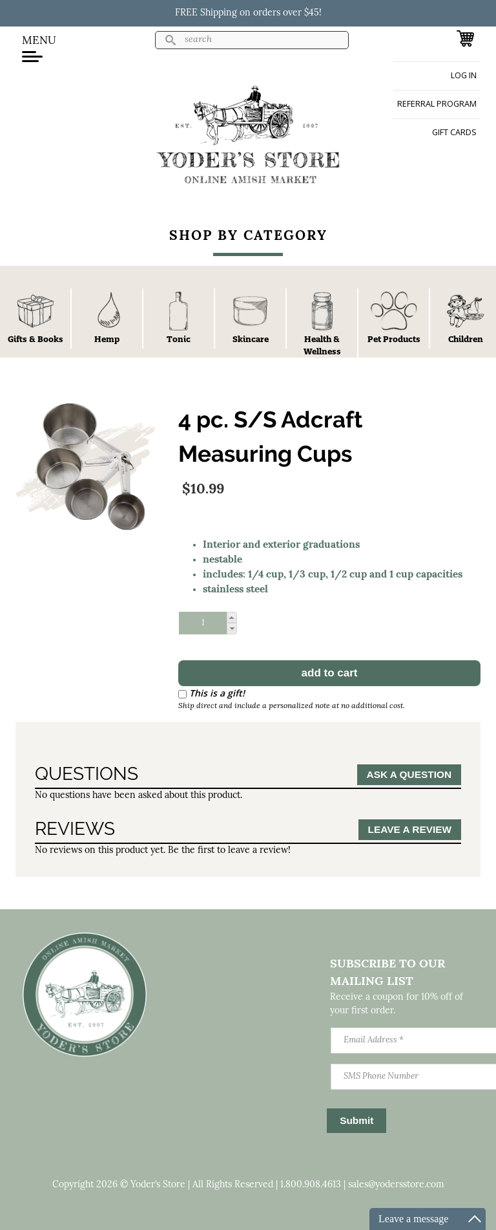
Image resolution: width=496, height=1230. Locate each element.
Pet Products (393, 339)
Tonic (179, 339)
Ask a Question (409, 774)
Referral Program (437, 103)
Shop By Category (248, 236)
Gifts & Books (35, 339)
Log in (464, 75)
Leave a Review (409, 829)
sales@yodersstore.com (396, 1185)
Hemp (106, 339)
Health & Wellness (322, 345)
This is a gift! (217, 693)
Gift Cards (454, 132)
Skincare (250, 339)
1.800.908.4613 (310, 1185)
